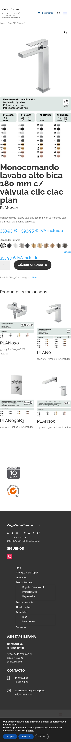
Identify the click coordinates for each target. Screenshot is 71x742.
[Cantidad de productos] (5, 265)
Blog (24, 617)
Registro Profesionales (34, 587)
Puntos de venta (24, 602)
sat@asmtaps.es (23, 694)
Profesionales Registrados (29, 594)
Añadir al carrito (32, 265)
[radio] (27, 245)
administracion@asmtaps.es (30, 690)
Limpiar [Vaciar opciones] (67, 252)
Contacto (21, 627)
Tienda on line (23, 607)
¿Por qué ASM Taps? (27, 573)
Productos (21, 577)
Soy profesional (24, 582)
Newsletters (29, 621)
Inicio (2, 23)
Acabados (5, 240)
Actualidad (21, 612)
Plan (10, 23)
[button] (66, 32)
